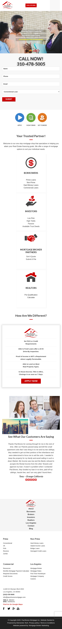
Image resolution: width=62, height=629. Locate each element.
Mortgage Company (37, 576)
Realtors (31, 288)
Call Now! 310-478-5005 (31, 61)
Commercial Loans (31, 188)
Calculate (31, 297)
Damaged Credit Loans (38, 551)
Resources (6, 568)
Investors (31, 211)
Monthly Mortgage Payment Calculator (16, 571)
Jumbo (5, 554)
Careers (33, 579)
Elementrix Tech (22, 623)
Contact (31, 526)
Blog (31, 529)
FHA (4, 548)
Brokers (31, 514)
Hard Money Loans (31, 185)
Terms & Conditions (47, 623)
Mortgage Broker (36, 568)
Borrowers (31, 173)
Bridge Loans (35, 548)
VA (4, 546)
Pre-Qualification (30, 295)
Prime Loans (31, 180)
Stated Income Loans (37, 546)
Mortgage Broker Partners (31, 251)
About (30, 509)
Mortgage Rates (35, 571)
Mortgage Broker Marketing (39, 625)
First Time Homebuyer (38, 573)
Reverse (6, 551)
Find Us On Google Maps (13, 604)
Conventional (7, 543)
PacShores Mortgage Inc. (31, 620)
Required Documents (10, 573)
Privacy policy (34, 623)
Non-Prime (31, 182)
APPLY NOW (31, 381)
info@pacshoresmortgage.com (14, 597)
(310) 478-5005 (30, 5)
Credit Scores (7, 576)
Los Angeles (31, 523)
